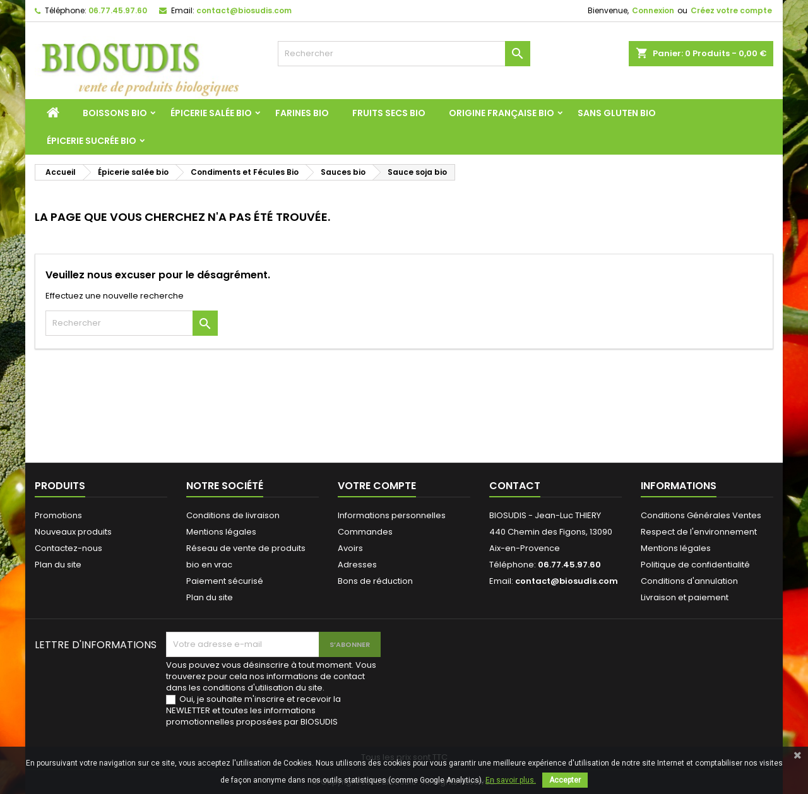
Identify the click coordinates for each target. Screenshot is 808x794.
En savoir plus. (510, 780)
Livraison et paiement (684, 597)
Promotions (58, 515)
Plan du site (58, 565)
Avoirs (350, 548)
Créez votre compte (731, 10)
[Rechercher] (404, 53)
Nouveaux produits (73, 532)
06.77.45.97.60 (117, 10)
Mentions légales (221, 532)
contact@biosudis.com (244, 10)
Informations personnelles (392, 515)
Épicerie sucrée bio (91, 140)
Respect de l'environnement (699, 532)
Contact (514, 485)
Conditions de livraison (233, 515)
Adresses (357, 565)
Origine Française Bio (501, 113)
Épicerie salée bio (211, 113)
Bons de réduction (375, 581)
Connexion (653, 10)
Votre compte (377, 485)
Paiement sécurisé (224, 581)
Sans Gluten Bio (617, 113)
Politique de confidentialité (695, 565)
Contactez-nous (68, 548)
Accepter (565, 780)
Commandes (365, 532)
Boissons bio (115, 113)
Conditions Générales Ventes (701, 515)
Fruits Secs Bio (388, 113)
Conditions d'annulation (689, 581)
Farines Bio (302, 113)
